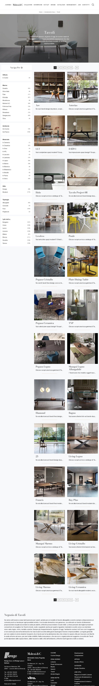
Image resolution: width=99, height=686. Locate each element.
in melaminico (7, 169)
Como (4, 225)
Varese (5, 243)
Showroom (38, 4)
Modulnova (6, 100)
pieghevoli (6, 211)
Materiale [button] (6, 139)
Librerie (53, 662)
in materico (6, 166)
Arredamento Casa (49, 12)
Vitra (4, 118)
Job (79, 4)
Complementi (78, 655)
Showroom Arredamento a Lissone (83, 678)
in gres (5, 148)
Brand (53, 4)
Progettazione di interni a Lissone (82, 682)
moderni (5, 192)
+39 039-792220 (12, 672)
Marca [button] (5, 85)
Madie (53, 667)
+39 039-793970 (12, 674)
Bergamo (5, 222)
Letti (52, 680)
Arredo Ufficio (79, 662)
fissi (4, 208)
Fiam (4, 94)
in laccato (6, 154)
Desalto (5, 88)
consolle (5, 205)
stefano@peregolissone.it (12, 680)
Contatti (86, 4)
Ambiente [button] (6, 126)
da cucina (6, 129)
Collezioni (28, 4)
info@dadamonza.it (38, 674)
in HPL (5, 151)
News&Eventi (71, 4)
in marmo (5, 163)
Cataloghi (61, 4)
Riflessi (5, 109)
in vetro (5, 178)
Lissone (5, 231)
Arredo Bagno (55, 674)
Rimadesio (6, 112)
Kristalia (5, 97)
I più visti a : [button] (7, 219)
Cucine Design (55, 655)
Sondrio (5, 240)
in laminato (6, 157)
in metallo (6, 172)
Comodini (54, 683)
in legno (5, 160)
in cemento (6, 142)
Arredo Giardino (79, 668)
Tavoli (58, 12)
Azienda (8, 4)
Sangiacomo (7, 115)
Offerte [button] (5, 75)
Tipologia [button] (6, 200)
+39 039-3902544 (35, 669)
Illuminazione (78, 653)
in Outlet (5, 78)
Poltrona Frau (7, 106)
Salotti (53, 669)
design (5, 189)
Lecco (4, 228)
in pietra (5, 175)
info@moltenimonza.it (39, 672)
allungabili (6, 202)
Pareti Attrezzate (56, 664)
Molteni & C (6, 103)
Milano (5, 234)
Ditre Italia (6, 91)
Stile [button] (4, 186)
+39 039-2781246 (12, 676)
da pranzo (6, 132)
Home (40, 12)
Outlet (46, 4)
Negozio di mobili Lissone (83, 675)
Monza (5, 237)
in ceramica (6, 145)
